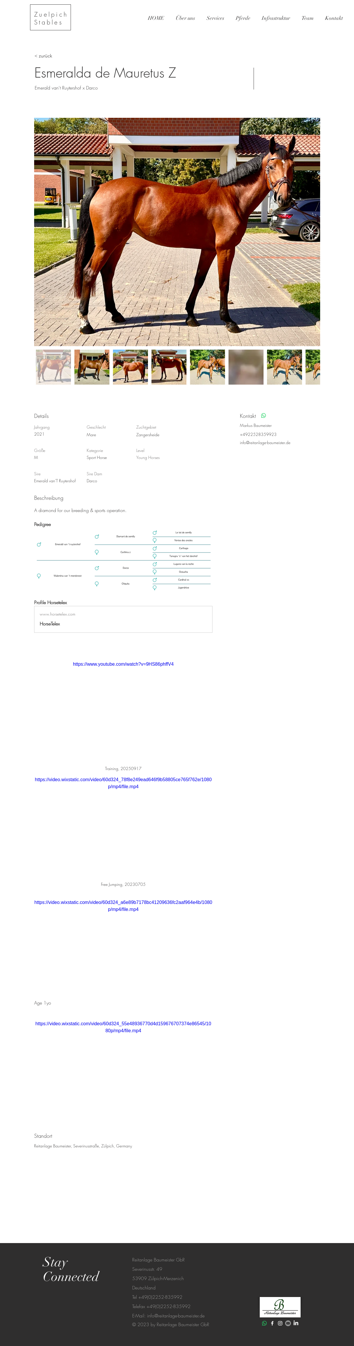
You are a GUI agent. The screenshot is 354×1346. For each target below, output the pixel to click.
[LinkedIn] (296, 1323)
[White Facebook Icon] (272, 1323)
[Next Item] (310, 232)
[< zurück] (55, 56)
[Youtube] (288, 1323)
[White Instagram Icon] (280, 1323)
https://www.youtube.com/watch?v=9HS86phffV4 (123, 664)
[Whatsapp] (263, 415)
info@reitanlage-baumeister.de (265, 442)
